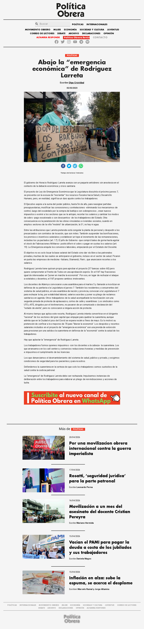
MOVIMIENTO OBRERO (37, 30)
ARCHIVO (74, 33)
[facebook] (63, 166)
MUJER (57, 30)
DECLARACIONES (91, 33)
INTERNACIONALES (96, 24)
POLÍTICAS (77, 24)
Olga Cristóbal (76, 82)
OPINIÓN (109, 33)
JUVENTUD (113, 30)
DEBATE (61, 33)
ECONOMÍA (70, 30)
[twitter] (69, 166)
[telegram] (75, 166)
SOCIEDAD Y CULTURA (92, 30)
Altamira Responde (96, 608)
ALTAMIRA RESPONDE (48, 37)
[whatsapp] (81, 166)
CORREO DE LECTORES (42, 33)
